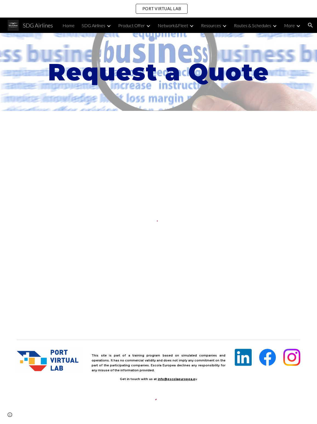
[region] (158, 9)
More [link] (289, 25)
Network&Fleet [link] (173, 25)
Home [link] (69, 25)
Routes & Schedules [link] (252, 25)
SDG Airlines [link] (93, 25)
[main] (158, 72)
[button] (310, 25)
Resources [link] (211, 25)
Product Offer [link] (131, 25)
